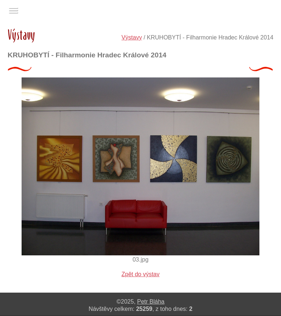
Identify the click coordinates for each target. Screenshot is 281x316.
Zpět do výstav (140, 274)
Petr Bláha (151, 301)
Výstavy (131, 37)
